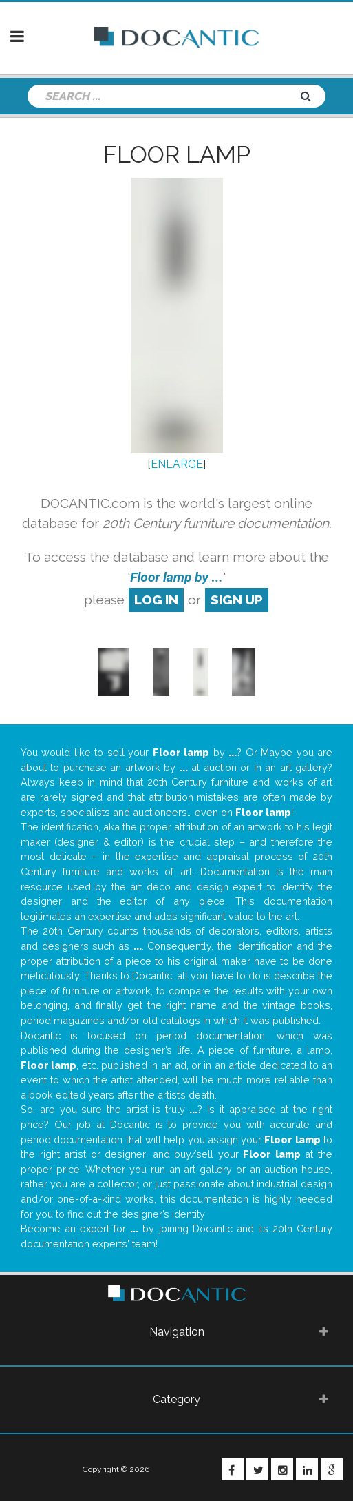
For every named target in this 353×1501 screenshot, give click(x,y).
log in (156, 599)
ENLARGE (177, 464)
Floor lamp (176, 154)
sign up (237, 599)
